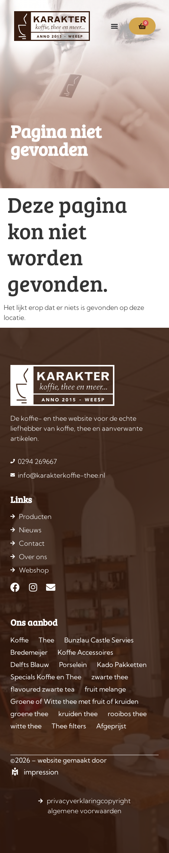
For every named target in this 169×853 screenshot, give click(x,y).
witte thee (26, 726)
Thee (46, 640)
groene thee (29, 713)
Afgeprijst (111, 726)
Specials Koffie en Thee (45, 677)
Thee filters (69, 726)
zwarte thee (109, 677)
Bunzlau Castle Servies (99, 640)
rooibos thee (127, 713)
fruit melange (105, 689)
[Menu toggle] (114, 26)
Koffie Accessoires (85, 652)
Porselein (73, 664)
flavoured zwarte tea (42, 689)
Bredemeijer (29, 652)
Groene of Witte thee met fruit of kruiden (74, 701)
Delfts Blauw (29, 664)
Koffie (19, 640)
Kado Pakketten (122, 664)
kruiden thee (78, 713)
